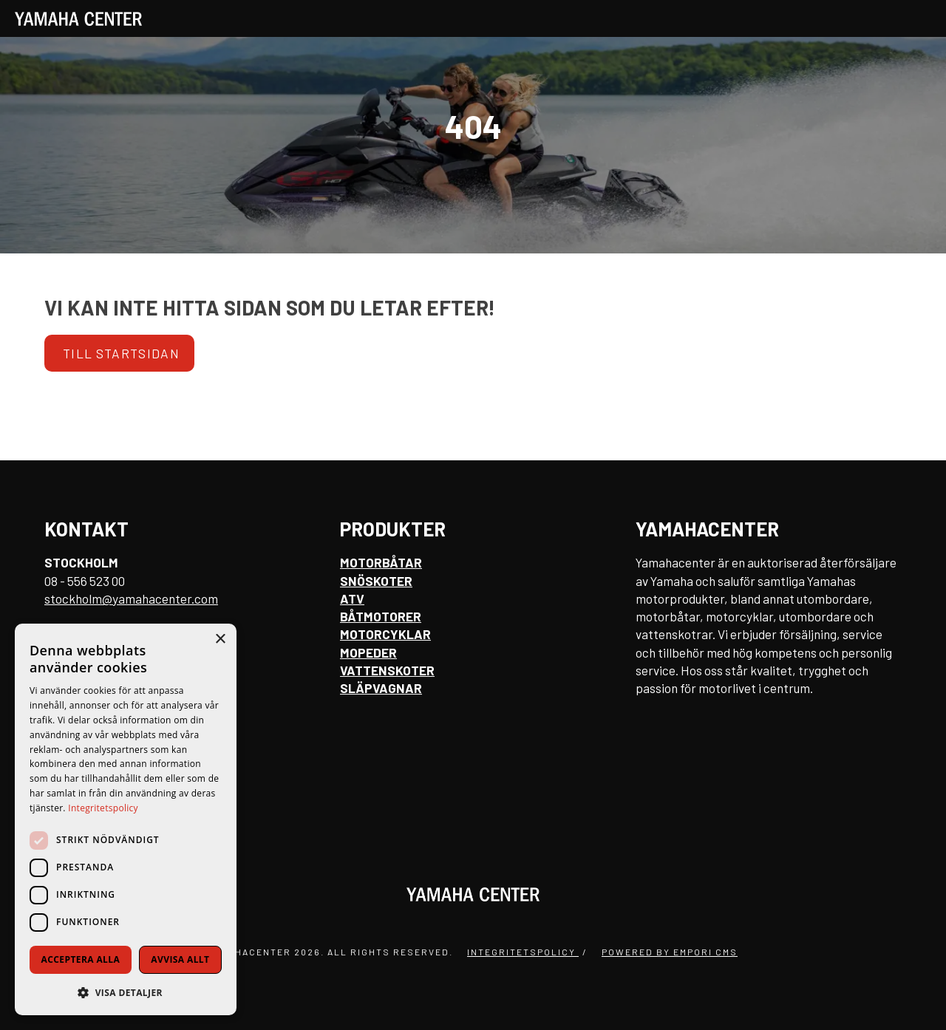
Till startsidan (121, 353)
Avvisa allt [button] (180, 959)
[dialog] (125, 819)
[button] (126, 991)
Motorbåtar (381, 562)
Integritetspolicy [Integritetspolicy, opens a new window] (103, 808)
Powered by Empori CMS (670, 952)
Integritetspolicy (523, 952)
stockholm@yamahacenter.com (131, 598)
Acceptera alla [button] (80, 959)
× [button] (219, 639)
